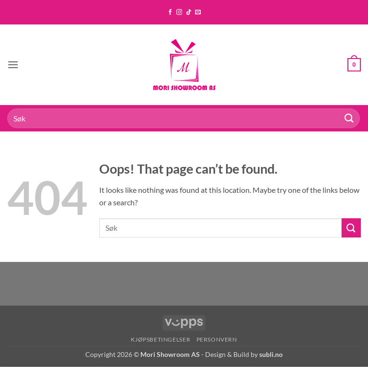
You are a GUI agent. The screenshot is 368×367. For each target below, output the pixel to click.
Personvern (216, 339)
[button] (13, 64)
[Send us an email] (198, 12)
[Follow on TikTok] (189, 12)
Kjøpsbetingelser (160, 339)
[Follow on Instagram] (179, 12)
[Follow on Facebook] (170, 12)
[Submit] (349, 118)
